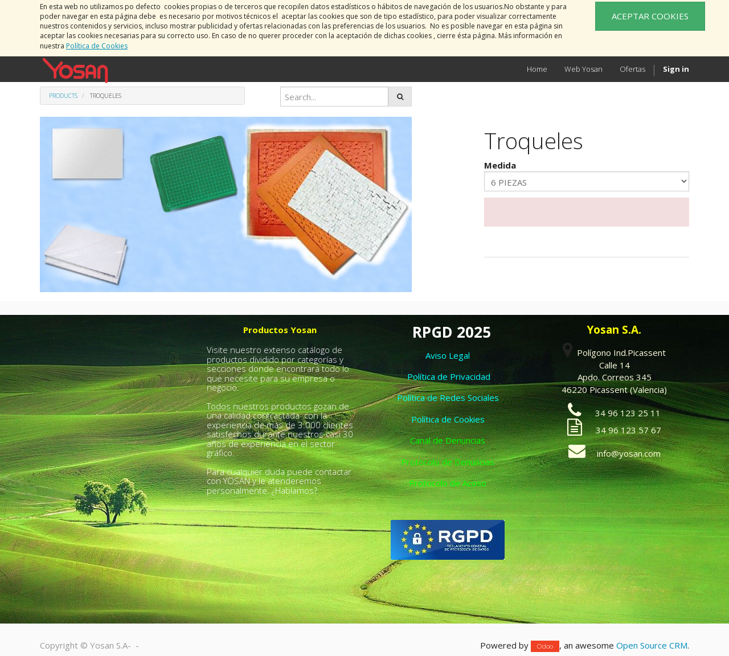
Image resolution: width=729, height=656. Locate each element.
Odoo (545, 646)
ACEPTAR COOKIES (650, 16)
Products (63, 96)
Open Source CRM (651, 645)
